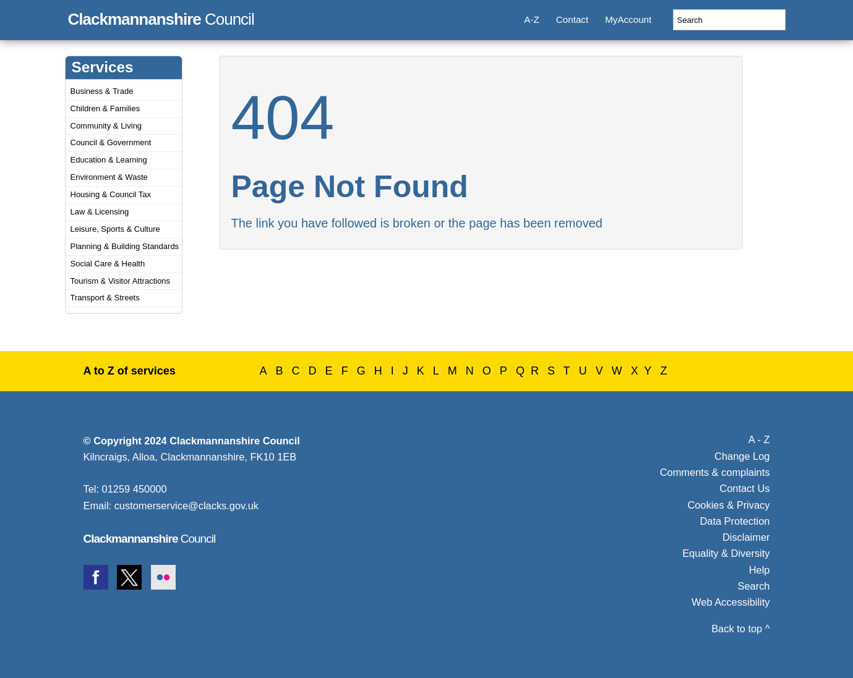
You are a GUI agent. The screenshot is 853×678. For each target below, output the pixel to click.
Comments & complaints (715, 472)
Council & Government (111, 142)
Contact (572, 19)
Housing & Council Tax (111, 194)
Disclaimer (746, 537)
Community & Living (106, 125)
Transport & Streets (105, 297)
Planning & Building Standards (125, 246)
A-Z (531, 19)
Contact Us (744, 488)
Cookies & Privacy (728, 505)
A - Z (759, 439)
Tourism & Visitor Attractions (121, 281)
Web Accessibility (730, 602)
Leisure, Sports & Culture (115, 229)
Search (754, 585)
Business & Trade (102, 91)
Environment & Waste (109, 177)
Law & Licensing (100, 211)
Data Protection (734, 521)
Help (759, 569)
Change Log (741, 456)
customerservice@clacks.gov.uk (186, 505)
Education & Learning (109, 159)
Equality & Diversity (725, 553)
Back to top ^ (740, 628)
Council (161, 17)
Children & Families (105, 108)
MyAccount (628, 19)
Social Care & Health (108, 263)
